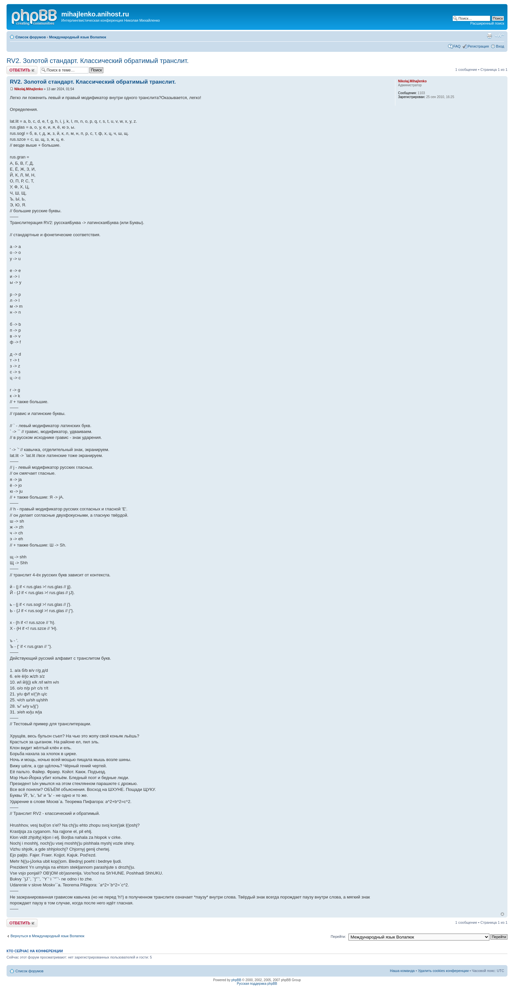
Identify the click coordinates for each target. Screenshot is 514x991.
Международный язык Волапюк (77, 37)
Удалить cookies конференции (443, 971)
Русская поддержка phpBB (257, 983)
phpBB (236, 980)
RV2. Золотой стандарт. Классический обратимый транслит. (98, 60)
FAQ (457, 46)
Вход (500, 46)
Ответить (22, 70)
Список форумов (30, 37)
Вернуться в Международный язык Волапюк (47, 936)
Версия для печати (489, 36)
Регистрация (478, 46)
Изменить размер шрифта (499, 36)
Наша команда (402, 971)
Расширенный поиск (487, 23)
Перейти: (338, 937)
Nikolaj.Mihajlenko (28, 89)
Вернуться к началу (502, 914)
